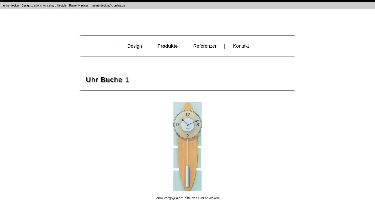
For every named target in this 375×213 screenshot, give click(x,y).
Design (134, 46)
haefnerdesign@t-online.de (108, 5)
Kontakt (241, 46)
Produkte (168, 46)
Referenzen (205, 46)
